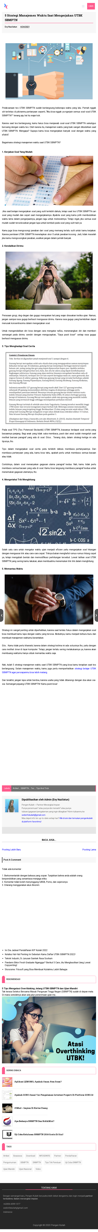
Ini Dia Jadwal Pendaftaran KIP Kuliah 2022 (26, 950)
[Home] (6, 6)
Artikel (16, 789)
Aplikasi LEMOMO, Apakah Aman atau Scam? (38, 1082)
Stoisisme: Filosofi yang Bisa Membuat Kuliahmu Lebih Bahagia (36, 970)
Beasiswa (17, 1156)
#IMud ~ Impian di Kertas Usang (31, 1108)
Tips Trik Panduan (53, 1163)
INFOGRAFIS (44, 1156)
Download (30, 1156)
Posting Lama (89, 850)
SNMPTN (37, 1163)
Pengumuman (9, 1163)
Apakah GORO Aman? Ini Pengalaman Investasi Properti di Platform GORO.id (53, 1095)
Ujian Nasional (25, 1169)
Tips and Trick (42, 789)
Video (38, 1169)
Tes (32, 789)
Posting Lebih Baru (11, 850)
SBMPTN (25, 789)
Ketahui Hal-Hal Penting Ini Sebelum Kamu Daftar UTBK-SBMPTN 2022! (40, 954)
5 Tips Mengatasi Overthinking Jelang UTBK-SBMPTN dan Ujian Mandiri (40, 989)
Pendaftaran (71, 1156)
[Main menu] (83, 6)
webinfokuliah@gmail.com (33, 815)
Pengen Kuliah (58, 1228)
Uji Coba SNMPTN (73, 1163)
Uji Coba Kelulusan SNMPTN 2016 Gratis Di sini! (38, 1134)
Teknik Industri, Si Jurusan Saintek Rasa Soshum (28, 959)
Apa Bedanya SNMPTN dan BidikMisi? (34, 1121)
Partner (57, 1156)
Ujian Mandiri (9, 1169)
